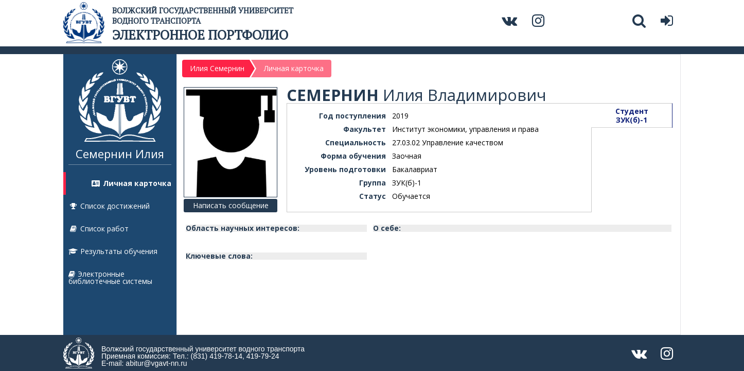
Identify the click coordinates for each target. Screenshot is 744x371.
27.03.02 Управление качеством (447, 142)
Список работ (98, 228)
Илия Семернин (217, 68)
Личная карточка (131, 183)
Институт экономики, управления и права (465, 129)
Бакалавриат (414, 169)
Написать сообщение (231, 205)
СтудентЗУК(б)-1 (631, 115)
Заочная (406, 156)
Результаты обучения (112, 251)
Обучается (411, 196)
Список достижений (109, 206)
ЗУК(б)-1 (406, 183)
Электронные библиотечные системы (110, 277)
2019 (400, 116)
